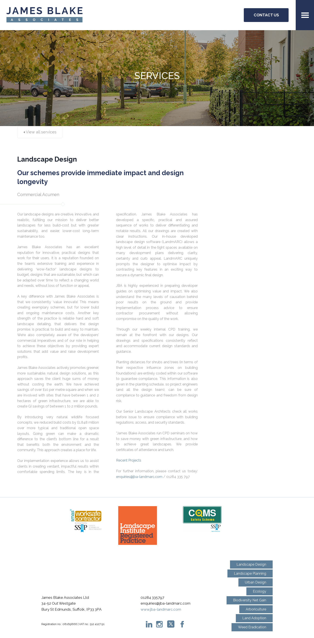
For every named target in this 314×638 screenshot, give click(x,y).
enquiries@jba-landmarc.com (139, 477)
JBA (44, 15)
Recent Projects (129, 460)
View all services (39, 132)
